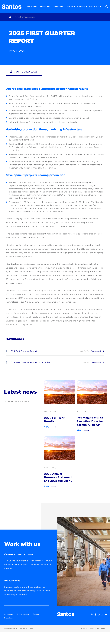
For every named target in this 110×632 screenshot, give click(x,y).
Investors (71, 7)
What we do (45, 7)
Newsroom (82, 7)
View (46, 427)
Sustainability (58, 7)
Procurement (12, 580)
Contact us (8, 614)
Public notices (23, 614)
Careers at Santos (14, 554)
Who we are (32, 7)
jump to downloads (23, 71)
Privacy (36, 614)
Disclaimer (8, 618)
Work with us (95, 7)
